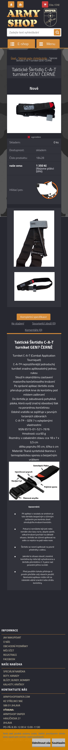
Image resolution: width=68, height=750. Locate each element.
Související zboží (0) (43, 323)
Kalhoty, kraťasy (13, 684)
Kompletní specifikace (33, 317)
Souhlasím (58, 743)
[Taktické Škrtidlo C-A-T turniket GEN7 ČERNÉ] (34, 96)
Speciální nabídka (14, 671)
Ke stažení (17, 323)
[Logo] (32, 18)
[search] (57, 32)
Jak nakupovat (12, 637)
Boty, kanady (11, 676)
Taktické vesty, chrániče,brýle (32, 58)
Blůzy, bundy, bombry (16, 680)
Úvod (13, 58)
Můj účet (8, 650)
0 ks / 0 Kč (54, 5)
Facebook (9, 659)
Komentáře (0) (33, 330)
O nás (6, 642)
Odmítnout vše (41, 743)
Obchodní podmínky (15, 646)
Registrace (10, 655)
